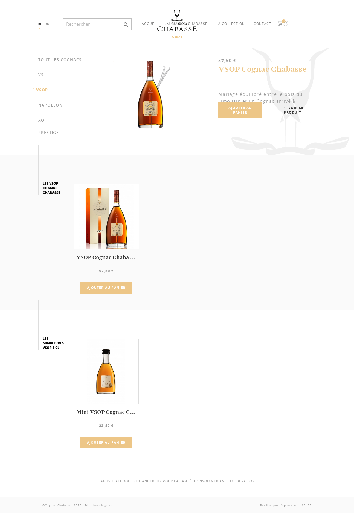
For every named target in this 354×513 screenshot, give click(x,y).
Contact (262, 23)
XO (41, 120)
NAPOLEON (50, 105)
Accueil (149, 23)
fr (40, 24)
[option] (205, 95)
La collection (230, 23)
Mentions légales (99, 505)
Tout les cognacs (60, 59)
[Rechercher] (97, 24)
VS (41, 74)
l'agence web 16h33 (296, 505)
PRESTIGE (48, 132)
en (47, 24)
